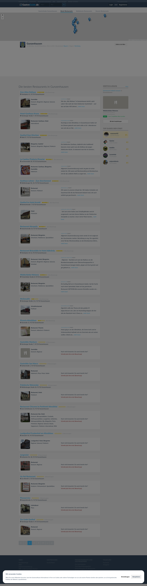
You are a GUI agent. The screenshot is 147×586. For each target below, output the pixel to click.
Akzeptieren (136, 577)
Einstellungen (125, 577)
